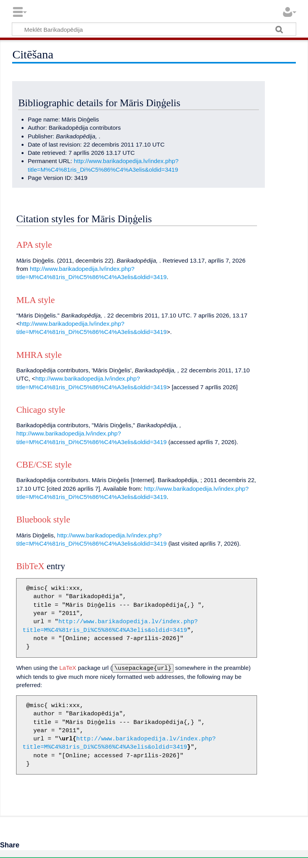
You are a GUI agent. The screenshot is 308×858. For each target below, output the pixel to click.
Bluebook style (43, 519)
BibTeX (30, 566)
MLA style (35, 300)
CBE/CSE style (43, 465)
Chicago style (40, 410)
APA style (34, 245)
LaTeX (67, 667)
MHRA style (39, 355)
